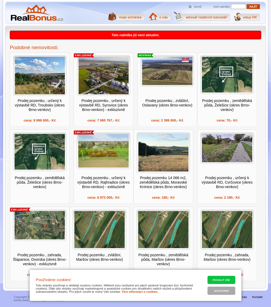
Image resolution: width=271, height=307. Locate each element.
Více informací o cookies (139, 291)
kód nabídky (222, 6)
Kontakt (257, 297)
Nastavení (221, 290)
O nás (243, 297)
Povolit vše (221, 279)
